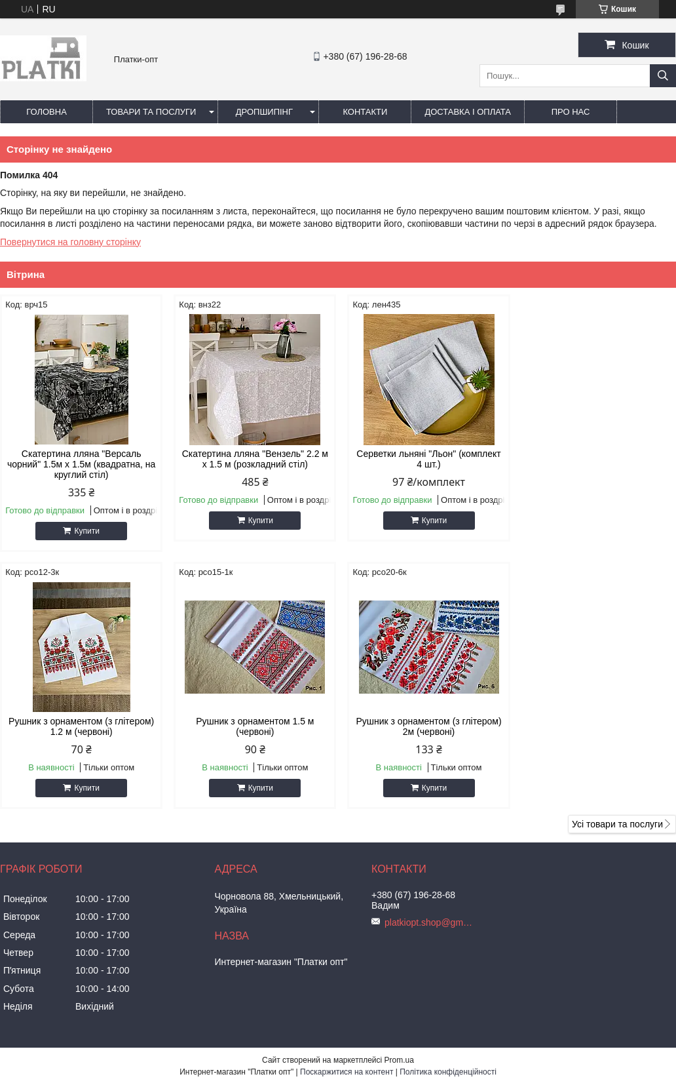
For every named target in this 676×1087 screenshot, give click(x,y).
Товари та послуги (151, 112)
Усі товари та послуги (617, 824)
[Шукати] (663, 75)
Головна (46, 112)
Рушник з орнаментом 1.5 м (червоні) (81, 726)
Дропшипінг (264, 112)
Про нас (571, 112)
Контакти (365, 112)
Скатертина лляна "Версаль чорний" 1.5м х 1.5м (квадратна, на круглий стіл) (80, 464)
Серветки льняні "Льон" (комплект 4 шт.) (424, 458)
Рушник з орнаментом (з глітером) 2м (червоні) (252, 726)
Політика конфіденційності (448, 1072)
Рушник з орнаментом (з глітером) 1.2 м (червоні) (595, 458)
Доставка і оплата (467, 112)
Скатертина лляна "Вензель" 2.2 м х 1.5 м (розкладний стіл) (252, 458)
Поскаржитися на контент (346, 1072)
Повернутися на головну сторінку (70, 242)
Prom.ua (399, 1060)
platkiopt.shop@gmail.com (430, 922)
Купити (85, 531)
